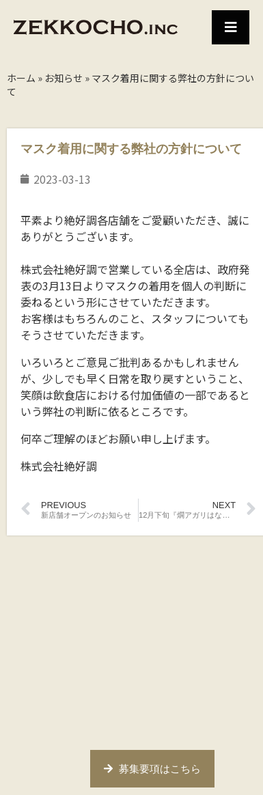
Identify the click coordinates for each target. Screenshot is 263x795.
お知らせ (63, 78)
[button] (230, 27)
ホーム (21, 78)
